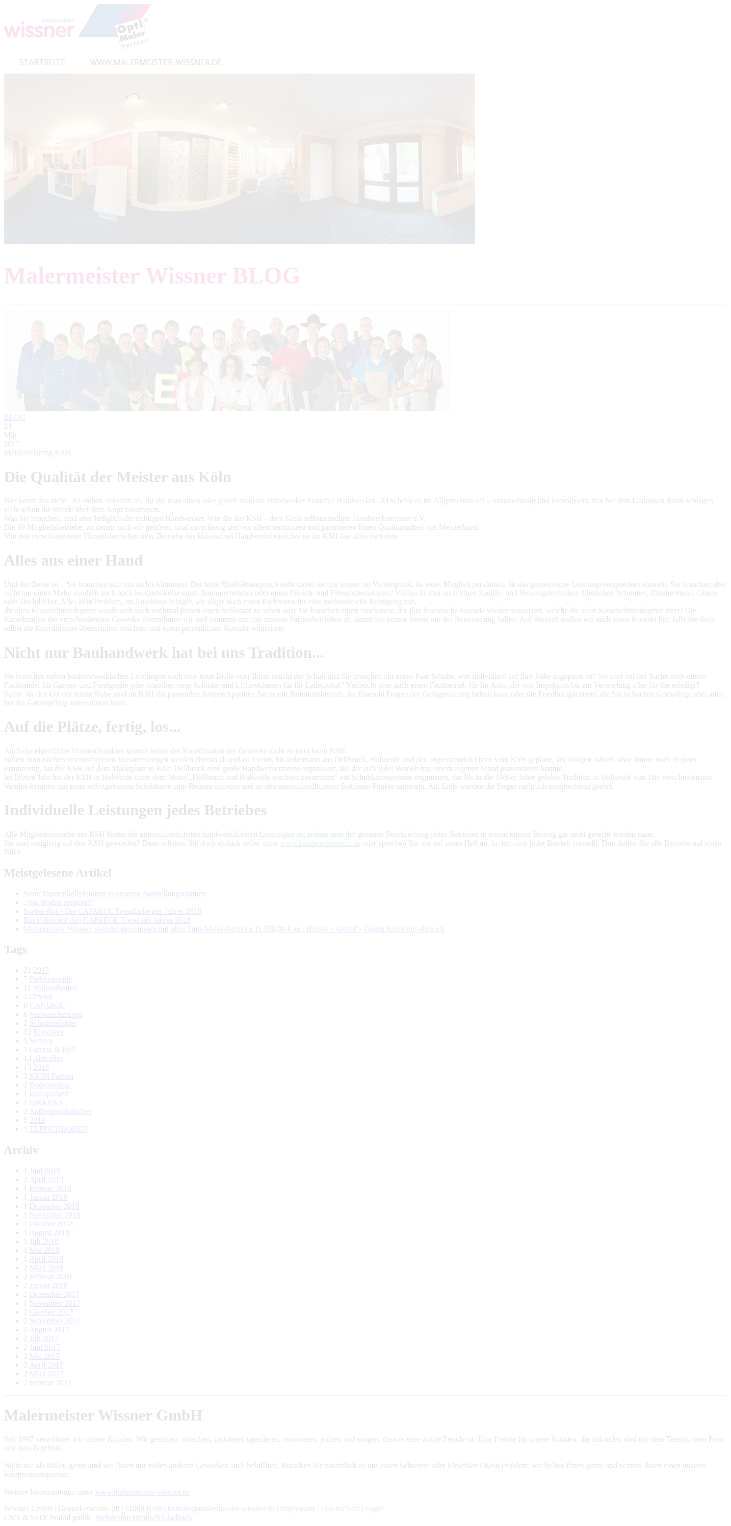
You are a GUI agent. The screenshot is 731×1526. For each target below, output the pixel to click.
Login (374, 1508)
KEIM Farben (51, 1076)
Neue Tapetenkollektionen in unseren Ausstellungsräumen (115, 893)
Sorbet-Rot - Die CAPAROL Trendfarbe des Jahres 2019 (113, 911)
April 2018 (46, 1259)
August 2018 (49, 1232)
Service (41, 1040)
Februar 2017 (50, 1382)
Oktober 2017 (51, 1312)
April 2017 (46, 1365)
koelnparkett (49, 1093)
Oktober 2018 (51, 1223)
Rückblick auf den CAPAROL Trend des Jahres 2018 (107, 920)
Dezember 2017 (54, 1294)
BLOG (15, 417)
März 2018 (46, 1268)
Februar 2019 (50, 1188)
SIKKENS (46, 1102)
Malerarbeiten (55, 987)
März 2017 (46, 1374)
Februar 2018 (50, 1276)
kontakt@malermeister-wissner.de (221, 1508)
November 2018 (54, 1215)
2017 (41, 970)
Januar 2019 (48, 1197)
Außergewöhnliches (60, 1111)
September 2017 (54, 1321)
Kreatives (48, 1032)
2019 (37, 1120)
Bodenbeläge (50, 1085)
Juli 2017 (43, 1338)
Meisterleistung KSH (37, 452)
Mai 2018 (44, 1250)
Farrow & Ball (52, 1049)
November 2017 (54, 1303)
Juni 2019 (44, 1170)
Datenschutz (340, 1508)
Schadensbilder (53, 1023)
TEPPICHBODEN (58, 1129)
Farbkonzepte (50, 979)
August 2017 (49, 1329)
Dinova (40, 996)
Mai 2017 (44, 1356)
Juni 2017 (44, 1347)
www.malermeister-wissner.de (142, 1492)
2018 (41, 1067)
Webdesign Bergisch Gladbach (144, 1517)
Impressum (297, 1508)
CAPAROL (47, 1005)
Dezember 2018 (54, 1206)
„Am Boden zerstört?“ (59, 902)
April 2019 (46, 1179)
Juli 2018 (43, 1241)
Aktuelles (48, 1058)
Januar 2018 (48, 1285)
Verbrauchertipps (56, 1014)
